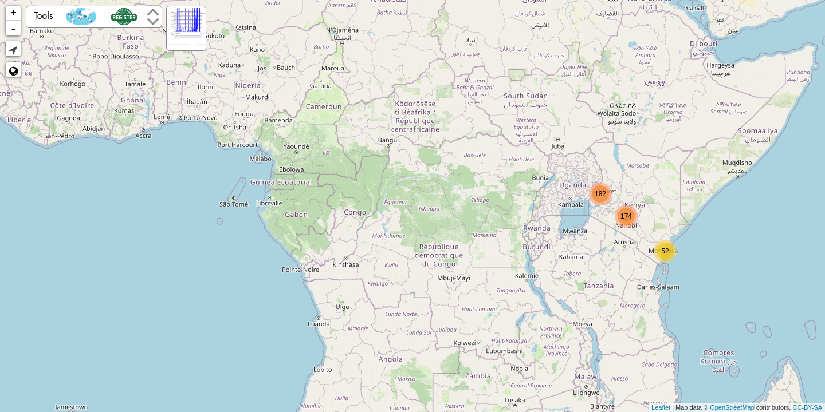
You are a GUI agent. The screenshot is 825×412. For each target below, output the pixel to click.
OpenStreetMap (732, 407)
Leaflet (660, 407)
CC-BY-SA (807, 407)
